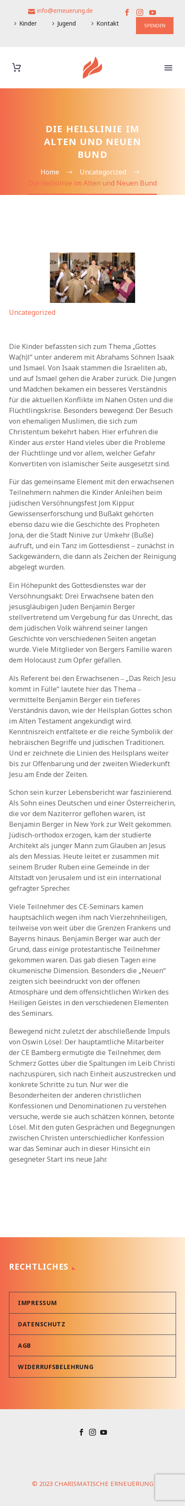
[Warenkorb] (16, 67)
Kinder (28, 23)
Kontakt (107, 23)
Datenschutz (42, 1324)
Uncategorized (32, 312)
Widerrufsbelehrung (56, 1367)
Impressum (37, 1303)
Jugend (66, 23)
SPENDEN (154, 25)
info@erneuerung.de (65, 10)
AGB (24, 1345)
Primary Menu (168, 67)
